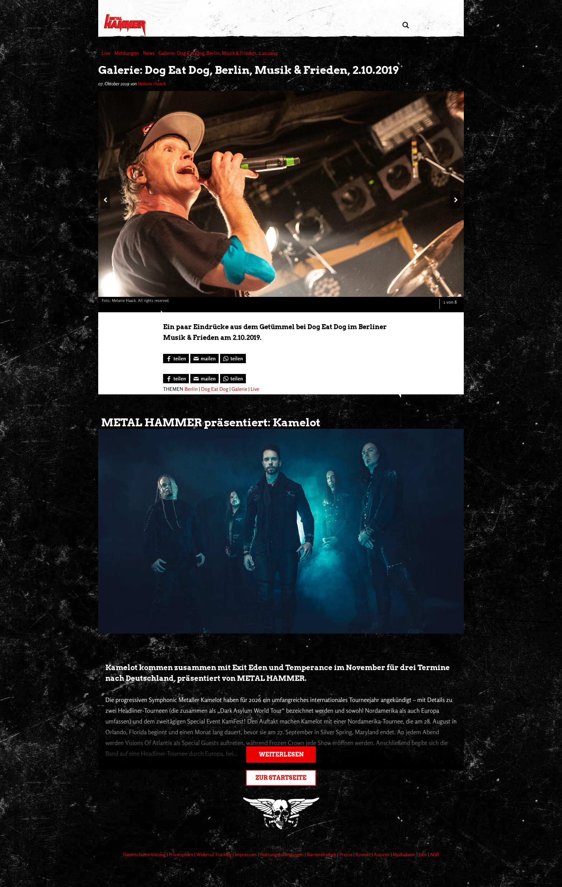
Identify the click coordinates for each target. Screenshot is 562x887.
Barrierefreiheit (322, 854)
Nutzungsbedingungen (282, 854)
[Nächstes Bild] (455, 200)
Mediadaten (404, 854)
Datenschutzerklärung (145, 854)
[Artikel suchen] (405, 25)
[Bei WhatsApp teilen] (233, 358)
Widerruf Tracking (214, 854)
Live (255, 389)
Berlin (191, 389)
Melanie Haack (152, 83)
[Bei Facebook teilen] (176, 358)
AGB (434, 854)
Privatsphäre (181, 854)
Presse (346, 854)
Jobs (423, 854)
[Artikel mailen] (204, 358)
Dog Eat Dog (214, 389)
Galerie (239, 389)
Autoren (382, 854)
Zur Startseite (281, 777)
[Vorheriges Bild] (105, 200)
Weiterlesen (281, 754)
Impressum (246, 854)
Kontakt (364, 854)
